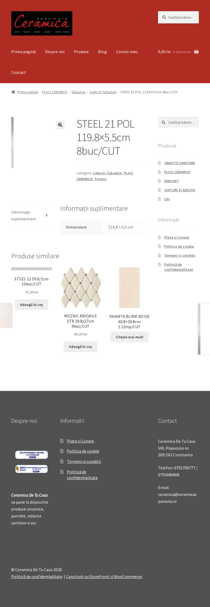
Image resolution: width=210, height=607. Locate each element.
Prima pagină (23, 51)
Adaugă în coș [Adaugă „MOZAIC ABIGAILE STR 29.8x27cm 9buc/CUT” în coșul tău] (80, 346)
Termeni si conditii (179, 255)
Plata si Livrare (176, 237)
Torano (100, 178)
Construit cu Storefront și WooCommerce (104, 576)
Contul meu (127, 51)
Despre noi (54, 51)
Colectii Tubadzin (103, 92)
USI (167, 199)
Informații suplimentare (23, 215)
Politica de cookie (179, 246)
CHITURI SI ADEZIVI (179, 190)
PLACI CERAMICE (54, 92)
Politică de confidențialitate (178, 267)
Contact (18, 72)
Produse (81, 51)
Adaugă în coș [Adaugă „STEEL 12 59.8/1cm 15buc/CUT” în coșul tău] (31, 304)
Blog (102, 51)
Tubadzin (78, 92)
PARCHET (171, 181)
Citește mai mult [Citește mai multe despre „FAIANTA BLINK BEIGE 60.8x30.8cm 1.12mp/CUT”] (129, 337)
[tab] (31, 216)
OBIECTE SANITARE (179, 163)
